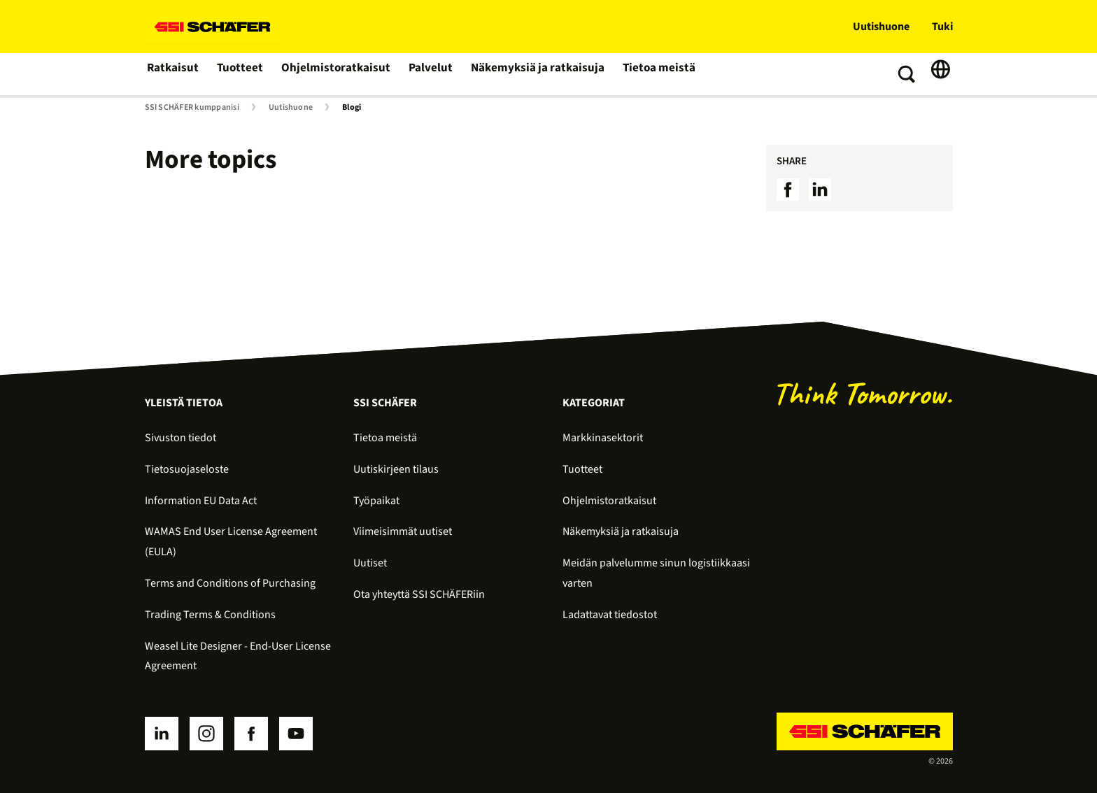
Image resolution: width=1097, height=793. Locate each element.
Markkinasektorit (602, 437)
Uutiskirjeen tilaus (396, 469)
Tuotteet (239, 74)
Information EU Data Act (201, 500)
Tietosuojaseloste (187, 469)
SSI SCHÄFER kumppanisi (192, 107)
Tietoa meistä (642, 74)
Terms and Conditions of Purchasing (230, 583)
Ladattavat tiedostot (609, 614)
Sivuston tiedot (180, 437)
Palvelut (423, 74)
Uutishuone (881, 26)
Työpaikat (376, 500)
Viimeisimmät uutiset (402, 531)
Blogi (351, 107)
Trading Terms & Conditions (210, 614)
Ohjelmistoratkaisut (332, 74)
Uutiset (370, 563)
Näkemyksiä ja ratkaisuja (526, 74)
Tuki (942, 26)
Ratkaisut (172, 74)
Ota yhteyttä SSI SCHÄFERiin (419, 594)
